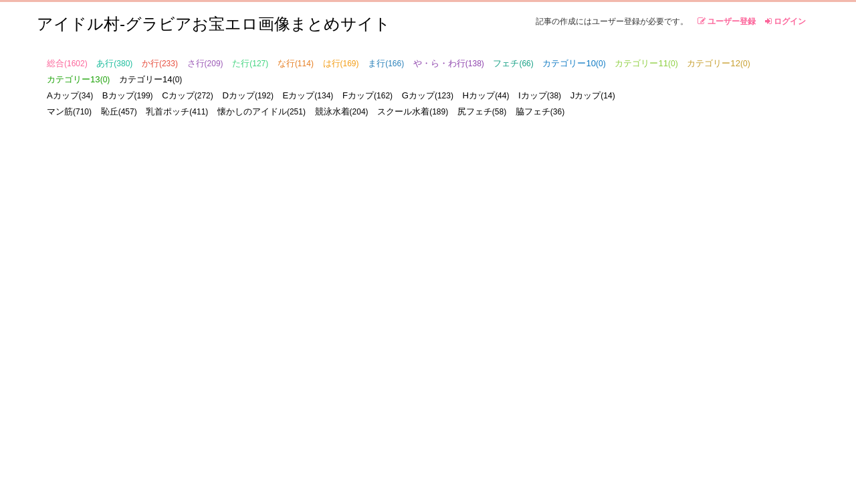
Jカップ (592, 95)
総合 (67, 63)
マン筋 (69, 111)
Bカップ (127, 95)
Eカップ (308, 95)
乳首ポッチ (177, 111)
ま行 (386, 63)
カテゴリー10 (573, 63)
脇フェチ (540, 111)
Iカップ (539, 95)
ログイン (785, 21)
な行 (296, 63)
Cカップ (187, 95)
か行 (160, 63)
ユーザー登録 (727, 21)
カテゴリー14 (150, 79)
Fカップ (367, 95)
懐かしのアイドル (261, 111)
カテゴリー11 (646, 63)
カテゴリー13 (78, 79)
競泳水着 (341, 111)
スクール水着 (412, 111)
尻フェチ (481, 111)
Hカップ (486, 95)
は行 (341, 63)
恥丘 (119, 111)
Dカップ (248, 95)
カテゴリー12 (718, 63)
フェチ (513, 63)
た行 (250, 63)
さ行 (205, 63)
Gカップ (427, 95)
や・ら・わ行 (448, 63)
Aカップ (70, 95)
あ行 (114, 63)
